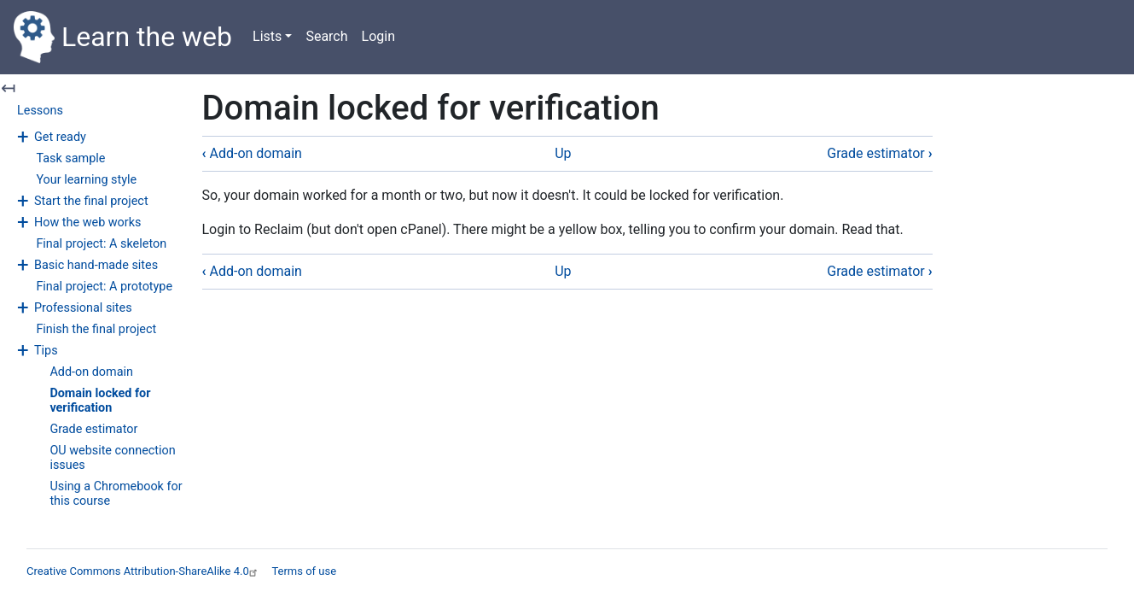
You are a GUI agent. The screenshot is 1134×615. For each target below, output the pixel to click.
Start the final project (91, 201)
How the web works (87, 222)
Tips (46, 350)
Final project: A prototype (104, 286)
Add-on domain (91, 372)
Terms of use (303, 571)
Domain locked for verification (99, 400)
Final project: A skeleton (101, 244)
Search (326, 36)
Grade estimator (93, 429)
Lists (267, 36)
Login (378, 36)
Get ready (60, 137)
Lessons (40, 110)
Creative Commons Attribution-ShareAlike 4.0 (143, 571)
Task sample (70, 158)
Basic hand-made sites (96, 265)
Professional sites (83, 308)
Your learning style (86, 180)
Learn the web (123, 37)
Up (563, 153)
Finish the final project (96, 329)
